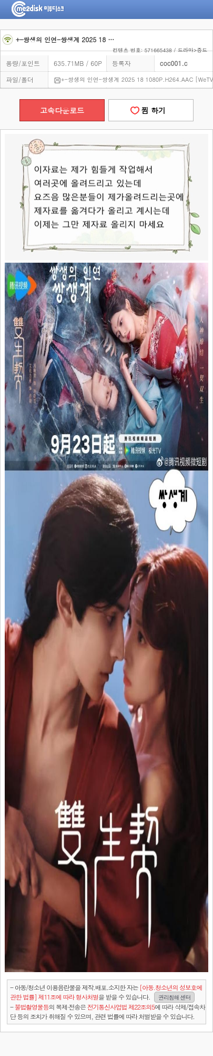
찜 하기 (151, 110)
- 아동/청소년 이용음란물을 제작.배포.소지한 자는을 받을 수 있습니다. (106, 992)
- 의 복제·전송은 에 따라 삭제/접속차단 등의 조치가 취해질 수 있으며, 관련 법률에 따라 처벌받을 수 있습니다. (107, 1011)
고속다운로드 (62, 110)
